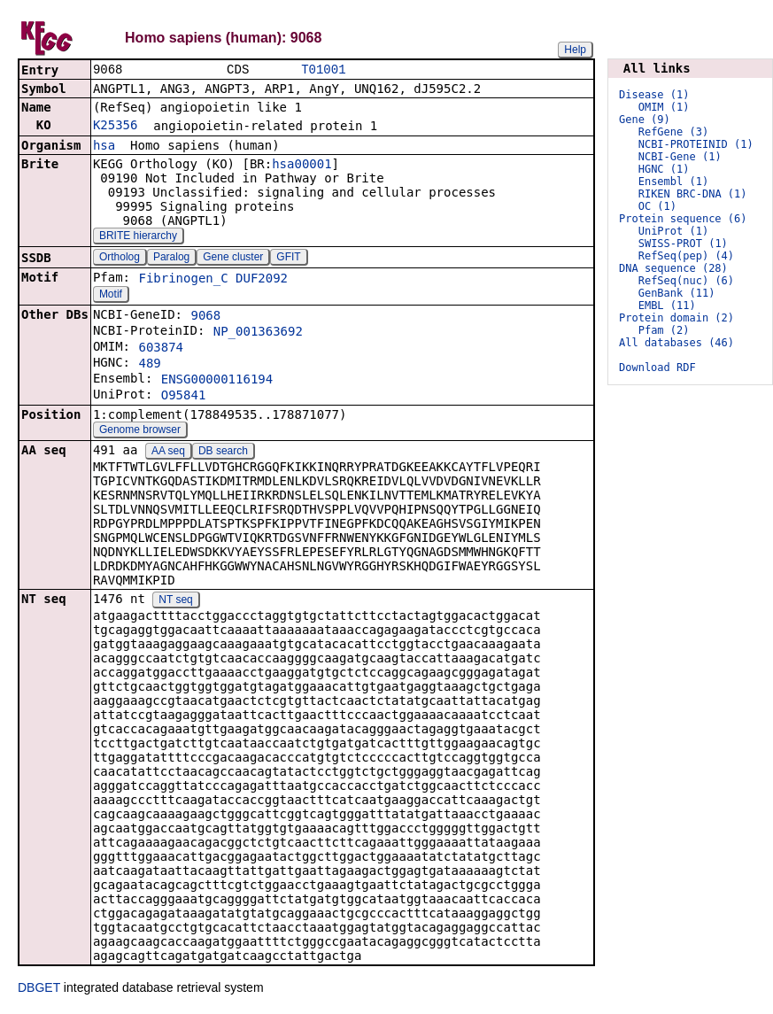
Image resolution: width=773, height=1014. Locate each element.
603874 (160, 349)
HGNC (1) (664, 169)
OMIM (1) (664, 107)
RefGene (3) (673, 132)
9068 (205, 317)
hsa (104, 147)
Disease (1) (654, 95)
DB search (223, 452)
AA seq (168, 452)
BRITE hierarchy (138, 237)
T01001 (323, 70)
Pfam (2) (664, 330)
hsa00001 (301, 166)
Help (575, 49)
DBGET (39, 989)
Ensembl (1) (673, 181)
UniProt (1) (673, 231)
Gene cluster (233, 258)
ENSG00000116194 (217, 381)
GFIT (288, 258)
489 (149, 365)
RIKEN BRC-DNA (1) (692, 194)
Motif (110, 296)
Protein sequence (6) (683, 219)
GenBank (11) (676, 293)
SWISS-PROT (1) (683, 243)
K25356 (115, 127)
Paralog (171, 258)
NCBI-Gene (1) (680, 157)
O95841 (183, 397)
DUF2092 (262, 280)
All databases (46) (676, 343)
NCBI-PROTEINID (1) (696, 144)
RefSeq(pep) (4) (686, 256)
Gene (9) (644, 119)
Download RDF (657, 367)
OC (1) (657, 206)
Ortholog (119, 258)
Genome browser (140, 431)
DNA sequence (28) (673, 268)
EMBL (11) (667, 305)
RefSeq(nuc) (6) (686, 281)
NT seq (175, 601)
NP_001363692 (258, 333)
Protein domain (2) (676, 318)
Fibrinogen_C (183, 280)
